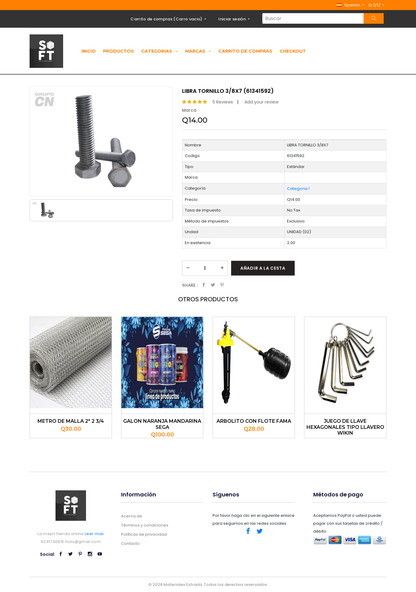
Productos (118, 51)
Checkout (293, 51)
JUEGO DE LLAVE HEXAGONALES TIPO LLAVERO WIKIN (345, 427)
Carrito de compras (245, 51)
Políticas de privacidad (144, 534)
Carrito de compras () (167, 19)
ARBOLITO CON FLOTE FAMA (254, 421)
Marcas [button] (198, 51)
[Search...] (313, 18)
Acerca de (131, 516)
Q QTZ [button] (375, 5)
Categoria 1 (298, 188)
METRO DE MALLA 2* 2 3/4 (71, 421)
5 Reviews (223, 102)
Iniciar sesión (232, 19)
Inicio (88, 51)
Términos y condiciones (144, 525)
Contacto (130, 543)
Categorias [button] (159, 51)
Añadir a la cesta (262, 268)
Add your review (261, 102)
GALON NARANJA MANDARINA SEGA (162, 424)
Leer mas (94, 534)
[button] (350, 5)
